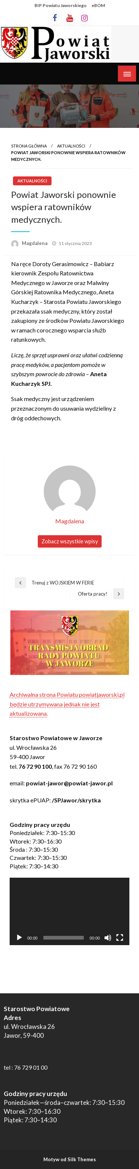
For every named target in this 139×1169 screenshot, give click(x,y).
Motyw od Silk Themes (69, 1159)
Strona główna (29, 145)
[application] (70, 911)
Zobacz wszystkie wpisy (70, 541)
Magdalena (35, 243)
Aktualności (71, 145)
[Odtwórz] (19, 937)
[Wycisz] (108, 937)
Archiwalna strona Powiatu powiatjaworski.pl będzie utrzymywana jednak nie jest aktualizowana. (67, 704)
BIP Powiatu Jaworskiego (60, 5)
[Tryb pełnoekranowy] (119, 937)
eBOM (98, 5)
